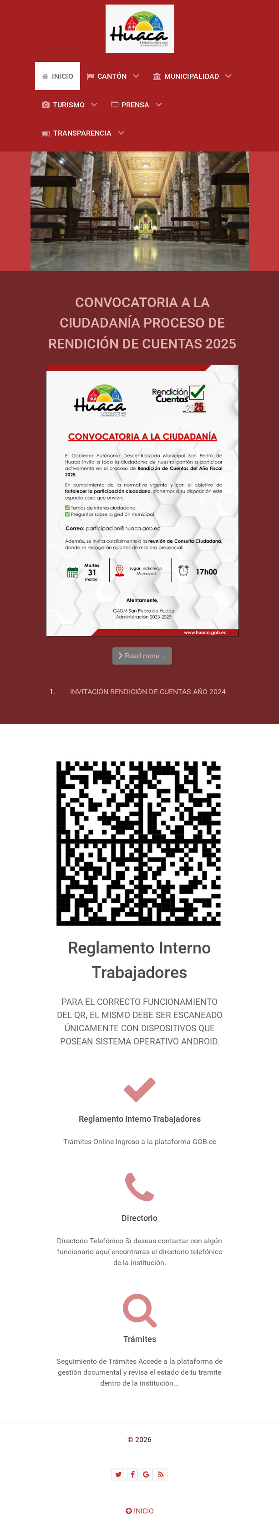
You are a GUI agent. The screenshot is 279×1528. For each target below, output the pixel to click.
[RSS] (161, 1474)
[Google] (146, 1474)
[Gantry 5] (139, 29)
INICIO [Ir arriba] (140, 1511)
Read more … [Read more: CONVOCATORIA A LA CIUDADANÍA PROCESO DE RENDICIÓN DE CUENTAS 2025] (142, 655)
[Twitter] (118, 1474)
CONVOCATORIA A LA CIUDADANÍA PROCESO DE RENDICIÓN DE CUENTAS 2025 (142, 323)
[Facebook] (132, 1474)
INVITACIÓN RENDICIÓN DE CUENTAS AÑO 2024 (148, 691)
